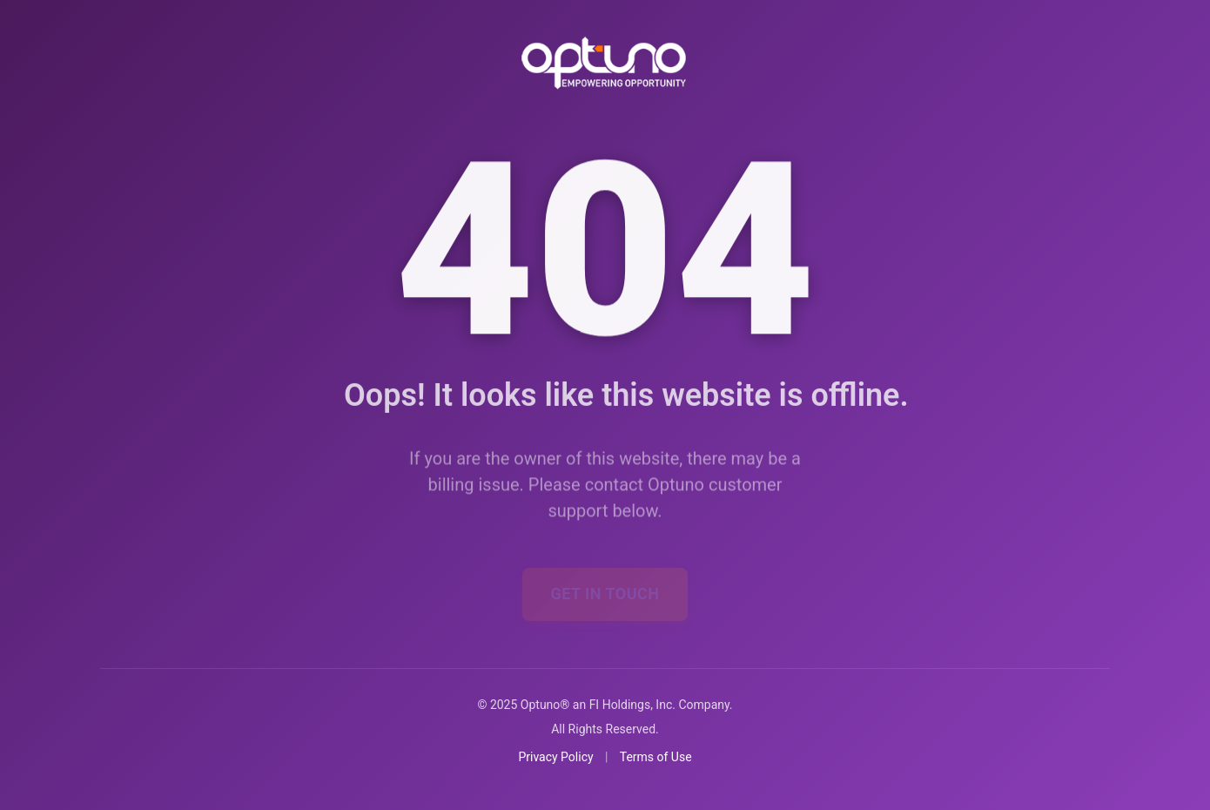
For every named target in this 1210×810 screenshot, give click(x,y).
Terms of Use (656, 757)
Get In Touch (604, 571)
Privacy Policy (555, 757)
